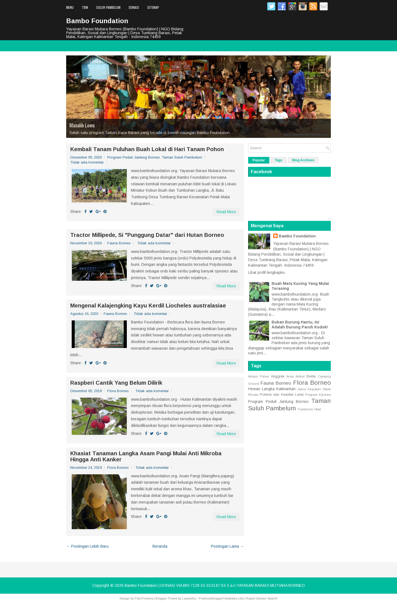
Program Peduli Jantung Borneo (133, 157)
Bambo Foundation (97, 21)
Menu (70, 7)
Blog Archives (303, 160)
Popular (259, 160)
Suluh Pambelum (108, 7)
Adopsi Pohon (258, 376)
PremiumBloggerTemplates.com (221, 598)
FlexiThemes (144, 598)
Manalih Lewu (82, 125)
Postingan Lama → (227, 546)
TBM (85, 7)
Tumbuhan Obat (309, 409)
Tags (278, 160)
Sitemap (153, 7)
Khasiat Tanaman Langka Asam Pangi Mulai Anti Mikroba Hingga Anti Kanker (146, 456)
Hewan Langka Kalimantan (272, 389)
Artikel (300, 376)
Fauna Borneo (119, 243)
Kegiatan (314, 389)
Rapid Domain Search (262, 598)
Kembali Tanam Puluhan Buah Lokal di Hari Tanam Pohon (147, 149)
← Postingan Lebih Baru (87, 546)
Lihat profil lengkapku (266, 272)
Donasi (134, 7)
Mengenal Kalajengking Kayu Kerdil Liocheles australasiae (148, 305)
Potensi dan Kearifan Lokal (282, 395)
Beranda (159, 546)
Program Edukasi (318, 394)
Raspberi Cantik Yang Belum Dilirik (116, 383)
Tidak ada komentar (87, 162)
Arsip (290, 376)
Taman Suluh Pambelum (182, 157)
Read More (226, 212)
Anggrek (277, 376)
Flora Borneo (118, 391)
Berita (311, 376)
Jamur (301, 389)
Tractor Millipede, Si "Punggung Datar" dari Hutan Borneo (147, 235)
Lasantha (189, 598)
